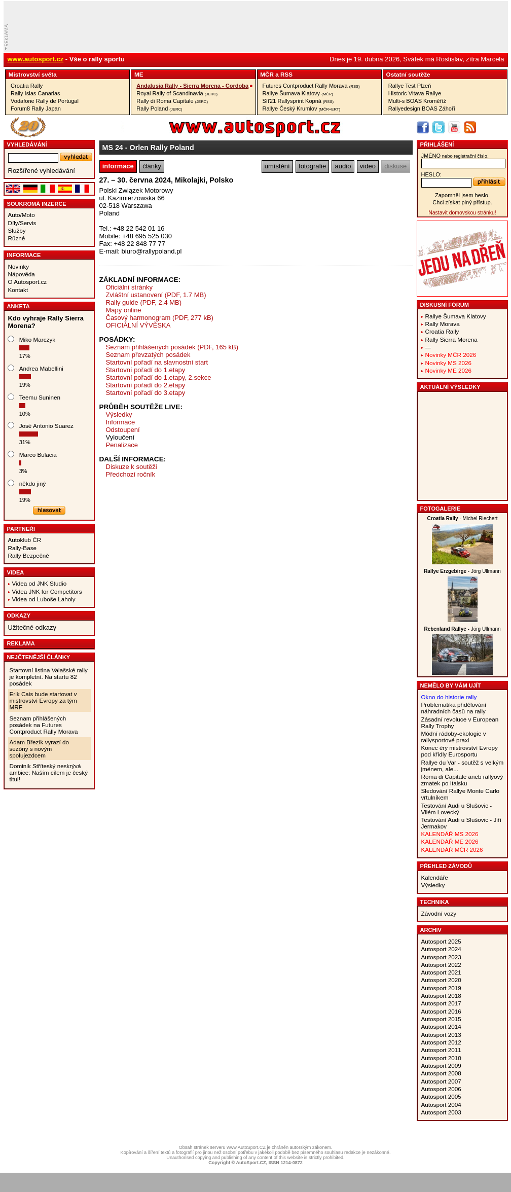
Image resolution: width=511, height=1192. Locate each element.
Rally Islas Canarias (35, 93)
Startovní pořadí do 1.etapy (146, 370)
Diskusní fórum (444, 305)
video (368, 166)
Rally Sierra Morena (451, 339)
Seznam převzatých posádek (148, 354)
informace (118, 166)
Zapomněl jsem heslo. (462, 195)
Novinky (18, 266)
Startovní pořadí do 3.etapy (146, 392)
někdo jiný (32, 483)
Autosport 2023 (441, 957)
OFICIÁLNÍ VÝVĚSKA (138, 325)
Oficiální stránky (129, 287)
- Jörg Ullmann (462, 571)
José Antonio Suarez (46, 425)
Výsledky (119, 414)
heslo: (431, 174)
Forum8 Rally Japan (36, 108)
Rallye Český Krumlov (302, 108)
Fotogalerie (440, 508)
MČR (267, 74)
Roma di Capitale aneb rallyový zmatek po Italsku (462, 779)
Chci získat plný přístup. (462, 202)
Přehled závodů (446, 866)
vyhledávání (27, 144)
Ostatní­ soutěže (408, 74)
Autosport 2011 (441, 1049)
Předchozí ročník (131, 474)
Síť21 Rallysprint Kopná (298, 101)
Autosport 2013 (441, 1034)
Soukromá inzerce (36, 204)
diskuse (395, 166)
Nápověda (21, 274)
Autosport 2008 (441, 1073)
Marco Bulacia (38, 454)
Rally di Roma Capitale (172, 101)
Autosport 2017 (441, 1003)
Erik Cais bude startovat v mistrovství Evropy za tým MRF (43, 700)
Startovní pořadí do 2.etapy (146, 385)
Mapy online (123, 310)
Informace (24, 255)
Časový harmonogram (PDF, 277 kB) (159, 317)
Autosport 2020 (441, 980)
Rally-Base (22, 548)
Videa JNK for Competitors (47, 591)
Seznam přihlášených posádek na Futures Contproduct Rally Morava (44, 725)
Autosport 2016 (441, 1011)
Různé (16, 238)
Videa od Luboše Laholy (44, 599)
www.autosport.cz (36, 59)
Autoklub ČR (25, 539)
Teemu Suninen (39, 397)
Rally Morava (442, 323)
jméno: (455, 156)
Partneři (21, 529)
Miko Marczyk (37, 339)
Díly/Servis (22, 223)
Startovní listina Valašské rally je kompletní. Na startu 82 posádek (49, 677)
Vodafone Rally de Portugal (45, 101)
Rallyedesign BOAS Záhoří (421, 108)
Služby (17, 230)
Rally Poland (159, 108)
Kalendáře (434, 877)
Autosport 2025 (441, 941)
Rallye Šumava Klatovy (298, 93)
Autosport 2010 (441, 1058)
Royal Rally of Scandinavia (176, 93)
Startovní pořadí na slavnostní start (157, 362)
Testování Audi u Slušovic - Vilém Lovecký (456, 808)
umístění (277, 166)
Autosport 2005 (441, 1096)
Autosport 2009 (441, 1065)
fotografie (312, 166)
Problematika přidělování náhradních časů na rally (454, 707)
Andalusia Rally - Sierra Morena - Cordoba (192, 86)
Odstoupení (123, 430)
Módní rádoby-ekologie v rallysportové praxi (453, 736)
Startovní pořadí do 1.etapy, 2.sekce (158, 377)
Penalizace (122, 445)
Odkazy (19, 615)
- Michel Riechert (462, 518)
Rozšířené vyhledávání (41, 170)
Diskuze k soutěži (131, 467)
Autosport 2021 (441, 972)
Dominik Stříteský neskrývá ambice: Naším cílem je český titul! (49, 772)
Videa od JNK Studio (39, 583)
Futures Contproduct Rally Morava (311, 86)
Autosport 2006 (441, 1089)
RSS (286, 74)
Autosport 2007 (441, 1081)
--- (428, 347)
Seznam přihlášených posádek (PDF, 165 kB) (172, 347)
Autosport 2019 (441, 988)
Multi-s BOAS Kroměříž (417, 101)
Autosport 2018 (441, 995)
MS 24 (112, 147)
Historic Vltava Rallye (414, 93)
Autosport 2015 (441, 1019)
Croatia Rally (27, 86)
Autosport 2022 (441, 964)
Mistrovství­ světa (33, 74)
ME (138, 74)
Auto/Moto (21, 214)
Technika (434, 902)
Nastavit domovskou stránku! (462, 212)
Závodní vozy (439, 913)
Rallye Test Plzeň (409, 86)
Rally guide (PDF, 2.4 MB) (144, 302)
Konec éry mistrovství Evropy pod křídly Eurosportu (459, 750)
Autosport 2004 (441, 1104)
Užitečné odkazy (32, 627)
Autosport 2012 (441, 1042)
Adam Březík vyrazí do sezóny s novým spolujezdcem (39, 748)
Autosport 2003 (441, 1112)
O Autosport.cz (27, 281)
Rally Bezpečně (28, 555)
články (151, 166)
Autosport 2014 (441, 1026)
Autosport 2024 (441, 949)
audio (343, 166)
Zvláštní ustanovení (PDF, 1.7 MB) (156, 295)
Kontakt (18, 289)
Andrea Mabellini (41, 368)
